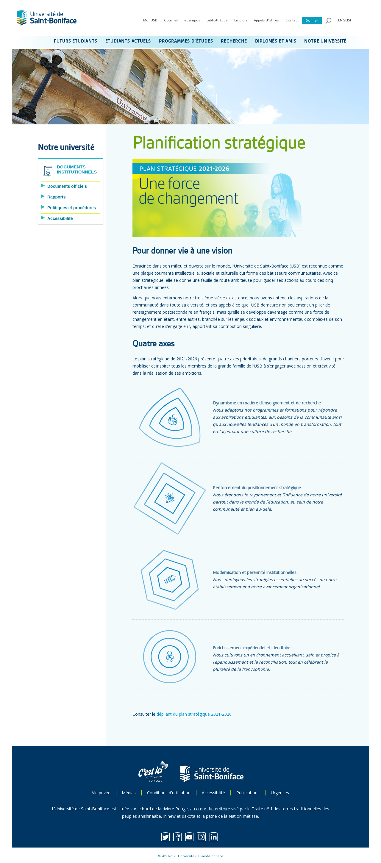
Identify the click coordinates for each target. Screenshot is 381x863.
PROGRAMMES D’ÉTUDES (186, 41)
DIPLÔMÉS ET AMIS (275, 41)
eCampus (192, 20)
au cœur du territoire (210, 809)
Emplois (240, 20)
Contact (292, 20)
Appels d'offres (266, 20)
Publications (248, 792)
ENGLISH (345, 20)
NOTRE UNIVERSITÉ (325, 41)
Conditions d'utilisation (168, 792)
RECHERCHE (234, 41)
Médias (129, 792)
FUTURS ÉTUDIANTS (75, 41)
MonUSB (150, 20)
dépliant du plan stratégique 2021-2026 (194, 714)
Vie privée (101, 792)
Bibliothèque (217, 20)
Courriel (171, 20)
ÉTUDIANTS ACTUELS (128, 41)
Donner (311, 20)
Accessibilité (60, 218)
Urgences (280, 792)
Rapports (56, 197)
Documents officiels (67, 186)
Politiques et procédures (71, 207)
